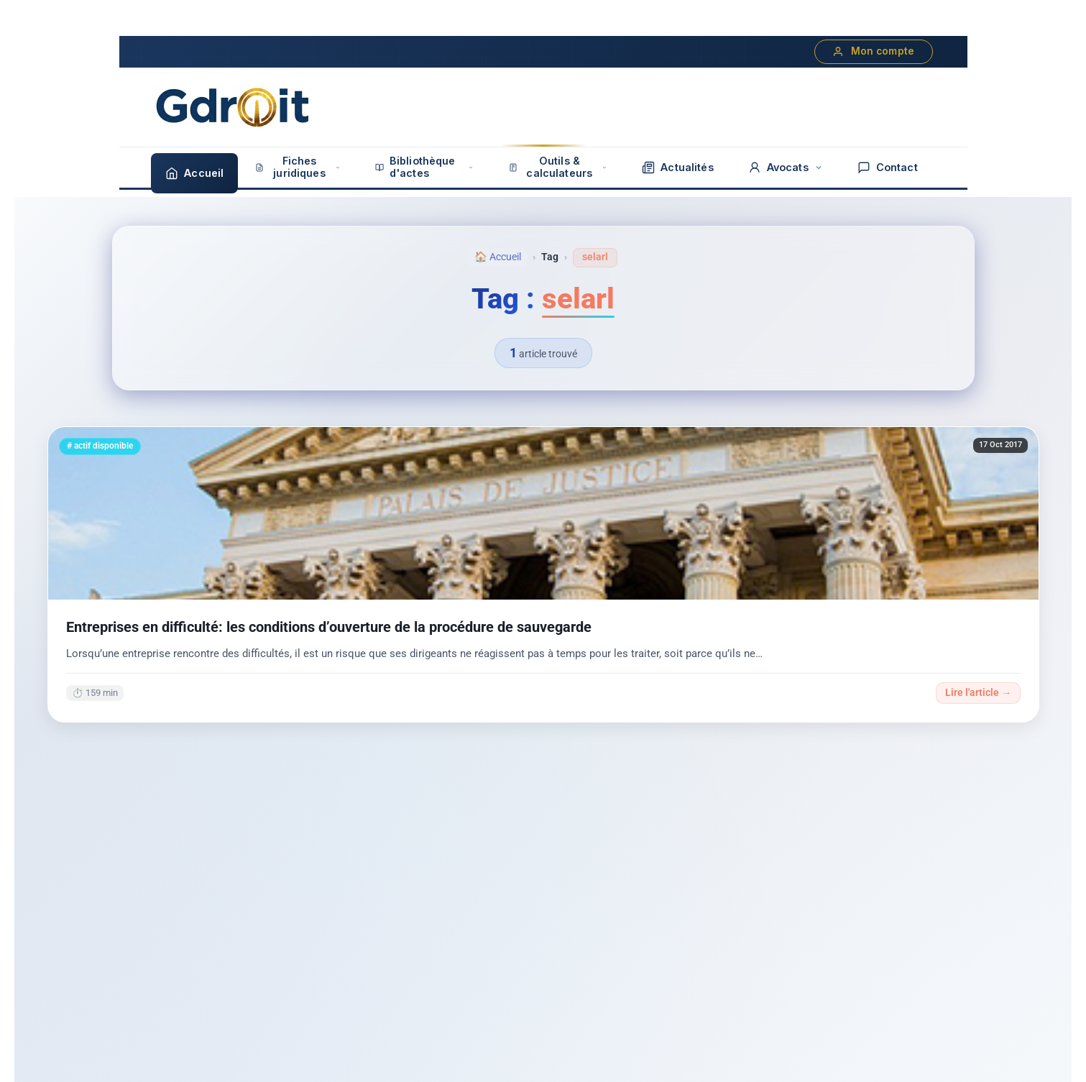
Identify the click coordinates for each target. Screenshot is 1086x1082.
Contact (887, 167)
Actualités (677, 167)
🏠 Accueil (497, 257)
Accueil (194, 173)
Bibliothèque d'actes (424, 167)
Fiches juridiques (297, 167)
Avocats (785, 167)
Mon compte (873, 51)
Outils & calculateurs (558, 167)
